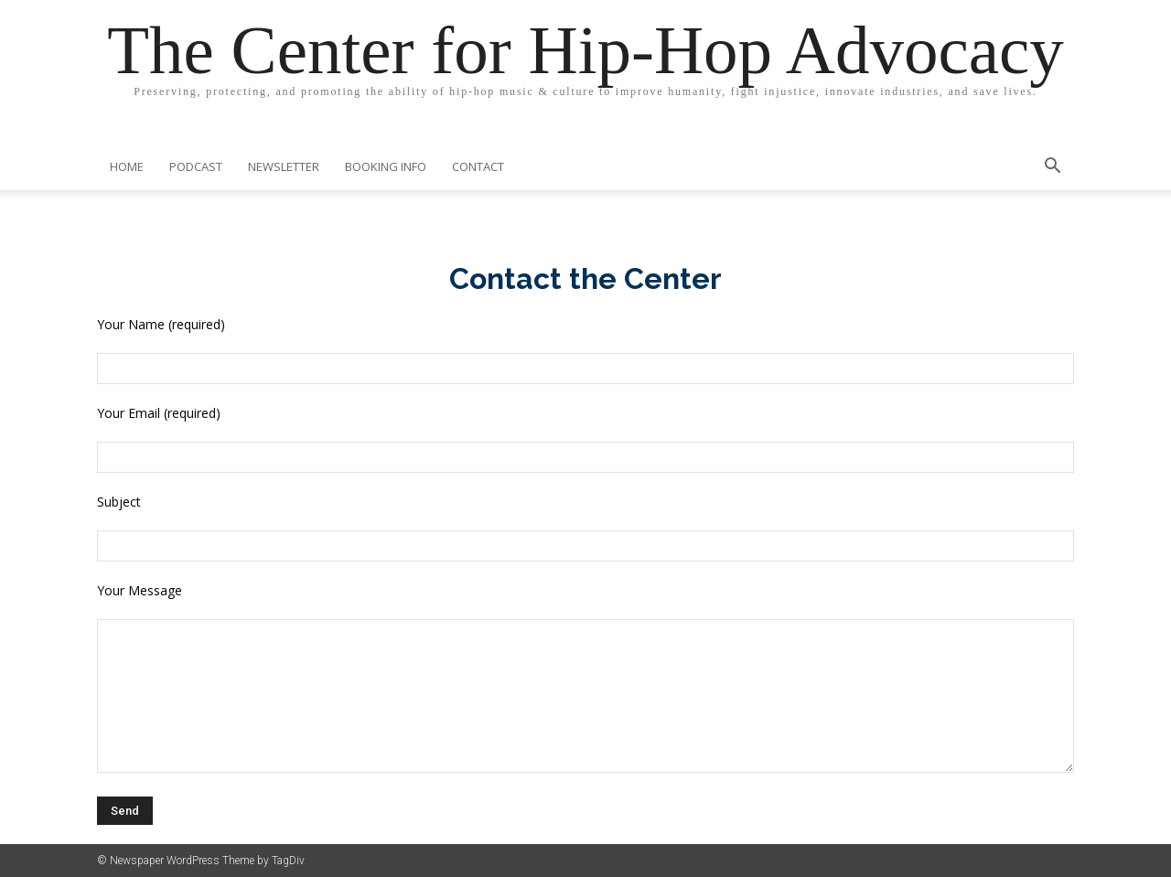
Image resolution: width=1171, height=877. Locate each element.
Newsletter (283, 166)
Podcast (195, 166)
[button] (1052, 167)
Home (127, 166)
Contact (478, 166)
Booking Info (385, 166)
